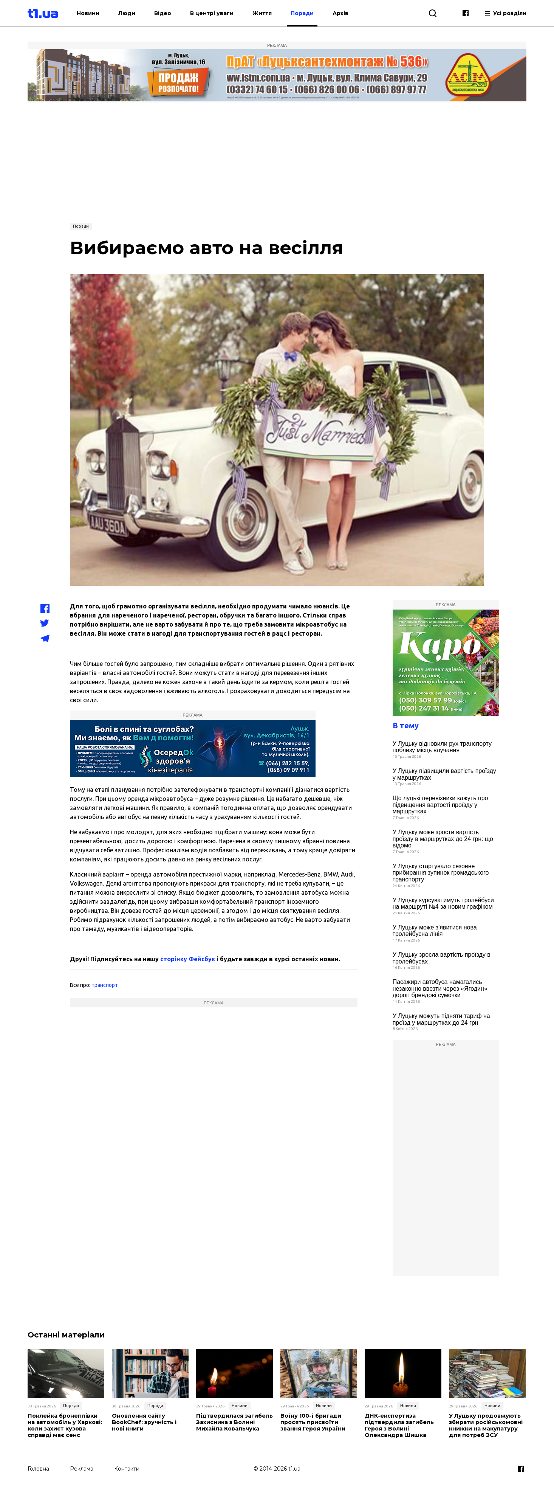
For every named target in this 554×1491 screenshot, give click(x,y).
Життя (275, 13)
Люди (140, 13)
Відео (176, 13)
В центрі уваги (225, 13)
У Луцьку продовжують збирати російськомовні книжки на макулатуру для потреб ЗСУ (485, 1425)
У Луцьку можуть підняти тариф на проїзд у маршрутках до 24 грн (441, 1019)
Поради (315, 13)
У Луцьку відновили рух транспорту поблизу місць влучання (442, 747)
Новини (101, 13)
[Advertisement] (277, 161)
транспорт (104, 985)
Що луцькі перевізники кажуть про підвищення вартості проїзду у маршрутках (440, 805)
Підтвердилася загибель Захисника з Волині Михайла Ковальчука (233, 1422)
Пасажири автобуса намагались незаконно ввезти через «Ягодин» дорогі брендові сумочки (440, 988)
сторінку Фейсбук (187, 959)
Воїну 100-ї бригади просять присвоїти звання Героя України (313, 1422)
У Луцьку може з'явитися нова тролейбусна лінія (435, 930)
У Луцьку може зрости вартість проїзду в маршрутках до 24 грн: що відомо (443, 839)
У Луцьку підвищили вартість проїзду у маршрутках (444, 774)
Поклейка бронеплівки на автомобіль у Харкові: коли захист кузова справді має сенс (64, 1425)
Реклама (81, 1467)
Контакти (126, 1467)
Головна (38, 1467)
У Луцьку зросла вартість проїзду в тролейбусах (442, 958)
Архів (354, 13)
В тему (406, 725)
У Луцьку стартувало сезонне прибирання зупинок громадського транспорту (441, 873)
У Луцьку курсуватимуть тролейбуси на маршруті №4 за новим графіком (443, 903)
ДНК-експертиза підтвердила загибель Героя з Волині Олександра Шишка (398, 1425)
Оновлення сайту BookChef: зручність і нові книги (144, 1422)
